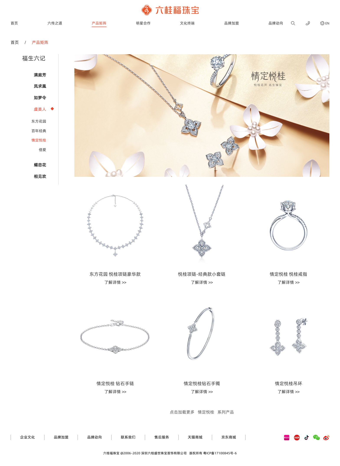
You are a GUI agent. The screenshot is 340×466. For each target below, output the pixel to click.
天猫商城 (195, 437)
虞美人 (40, 109)
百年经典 (38, 130)
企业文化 (27, 437)
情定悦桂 (38, 140)
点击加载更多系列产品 (202, 412)
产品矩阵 (99, 19)
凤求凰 (40, 86)
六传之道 (54, 19)
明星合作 (143, 19)
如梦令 (40, 98)
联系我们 (128, 437)
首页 (14, 19)
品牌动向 (275, 19)
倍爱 (42, 149)
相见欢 (40, 176)
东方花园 (38, 121)
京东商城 (228, 437)
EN (327, 19)
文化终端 (187, 19)
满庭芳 (40, 75)
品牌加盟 (231, 19)
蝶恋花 (40, 165)
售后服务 (161, 437)
